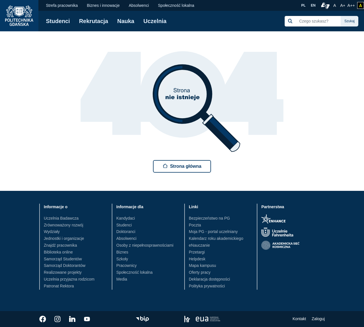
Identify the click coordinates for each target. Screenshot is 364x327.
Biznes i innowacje (103, 5)
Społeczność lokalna (176, 5)
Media (121, 279)
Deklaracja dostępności (209, 279)
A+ (343, 5)
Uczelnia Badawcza (61, 218)
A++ (351, 5)
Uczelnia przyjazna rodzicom (69, 279)
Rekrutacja (93, 21)
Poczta (195, 225)
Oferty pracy (199, 272)
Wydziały (52, 231)
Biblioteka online (58, 252)
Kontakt (299, 318)
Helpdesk (197, 259)
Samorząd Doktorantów (64, 265)
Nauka (125, 21)
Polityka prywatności (207, 286)
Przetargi (197, 252)
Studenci (58, 21)
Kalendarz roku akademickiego (216, 238)
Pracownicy (126, 265)
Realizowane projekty (63, 272)
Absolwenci (139, 5)
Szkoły (122, 259)
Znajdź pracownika (60, 245)
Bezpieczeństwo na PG (209, 218)
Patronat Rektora (59, 286)
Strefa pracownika (62, 5)
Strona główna (182, 166)
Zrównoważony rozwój (63, 225)
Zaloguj (318, 318)
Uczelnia (154, 21)
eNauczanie (199, 245)
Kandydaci (125, 218)
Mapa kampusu (202, 265)
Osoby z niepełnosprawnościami (144, 245)
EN (313, 5)
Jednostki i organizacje (64, 238)
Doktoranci (125, 231)
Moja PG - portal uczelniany (213, 231)
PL (303, 5)
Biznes (122, 252)
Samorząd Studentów (63, 259)
